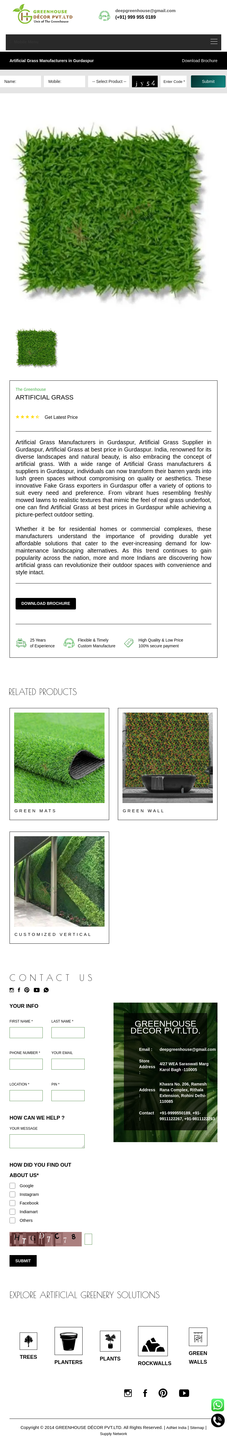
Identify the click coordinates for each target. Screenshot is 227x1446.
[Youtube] (38, 991)
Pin (55, 1085)
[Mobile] (26, 1064)
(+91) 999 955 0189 (135, 17)
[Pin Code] (68, 1096)
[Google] (12, 1186)
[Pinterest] (28, 991)
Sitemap (198, 1431)
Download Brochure (199, 60)
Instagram (29, 1194)
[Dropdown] (108, 81)
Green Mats (35, 811)
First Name (21, 1022)
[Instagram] (13, 991)
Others (26, 1220)
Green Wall (144, 811)
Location (19, 1085)
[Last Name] (68, 1033)
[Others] (12, 1221)
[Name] (26, 1033)
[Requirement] (47, 1142)
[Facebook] (20, 991)
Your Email (62, 1053)
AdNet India (175, 1431)
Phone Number (25, 1053)
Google (27, 1186)
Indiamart (29, 1212)
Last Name (62, 1022)
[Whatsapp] (48, 991)
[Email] (68, 1064)
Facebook (29, 1203)
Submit (23, 1261)
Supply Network (113, 1437)
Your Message (24, 1129)
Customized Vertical (53, 934)
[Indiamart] (12, 1212)
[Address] (26, 1096)
